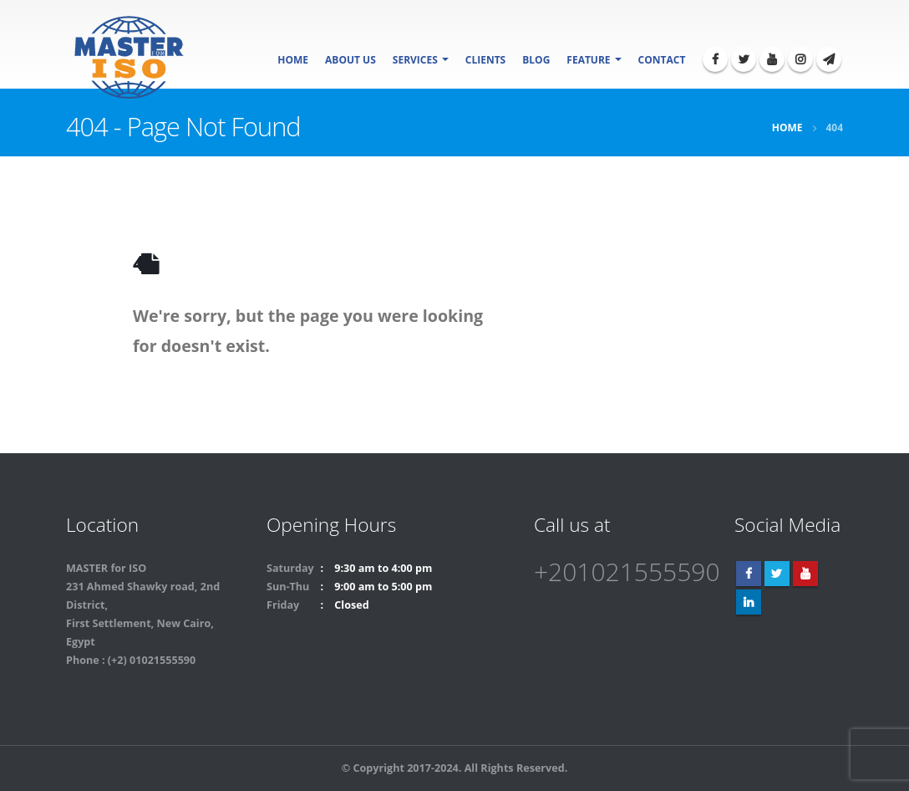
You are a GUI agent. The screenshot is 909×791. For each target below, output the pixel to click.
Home (292, 60)
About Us (350, 60)
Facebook (748, 573)
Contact (662, 60)
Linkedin (748, 602)
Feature (588, 60)
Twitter (777, 573)
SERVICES (415, 60)
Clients (485, 60)
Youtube (805, 573)
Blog (536, 60)
